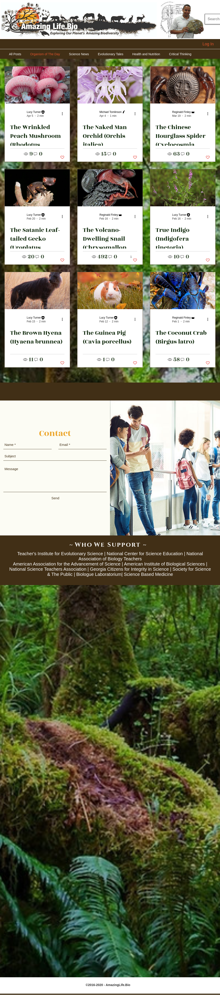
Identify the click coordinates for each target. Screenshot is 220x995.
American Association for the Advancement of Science (67, 563)
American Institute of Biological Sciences (164, 563)
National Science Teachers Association (47, 569)
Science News (79, 54)
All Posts (15, 54)
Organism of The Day (45, 54)
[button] (62, 154)
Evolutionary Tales (110, 54)
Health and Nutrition (146, 54)
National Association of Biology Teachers (140, 556)
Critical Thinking (180, 54)
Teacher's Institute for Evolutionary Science (60, 553)
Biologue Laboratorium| (99, 574)
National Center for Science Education (145, 553)
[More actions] (64, 114)
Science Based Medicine (148, 574)
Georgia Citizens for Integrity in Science (129, 569)
